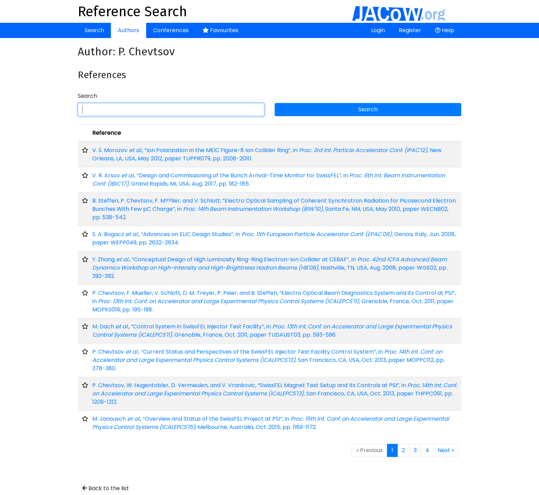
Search (94, 30)
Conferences (171, 30)
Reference (106, 133)
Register (410, 30)
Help (444, 30)
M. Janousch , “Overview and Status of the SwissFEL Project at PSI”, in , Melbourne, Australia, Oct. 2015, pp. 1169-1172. (270, 423)
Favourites (220, 30)
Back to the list (105, 488)
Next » (446, 450)
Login (378, 30)
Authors (128, 30)
